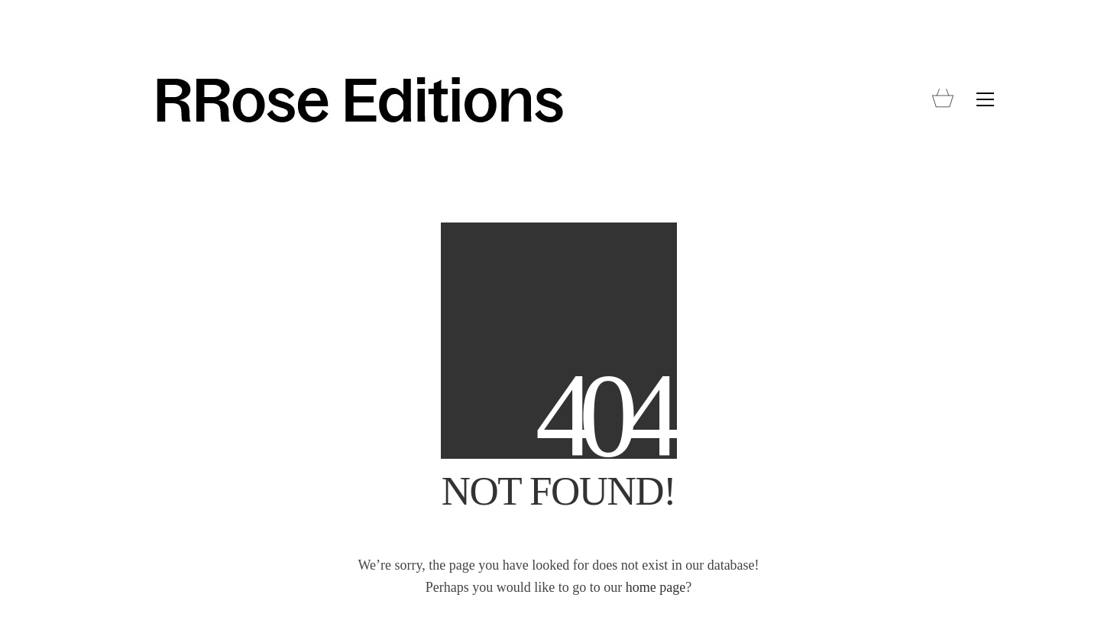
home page (655, 587)
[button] (985, 99)
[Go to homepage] (358, 99)
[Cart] (942, 99)
